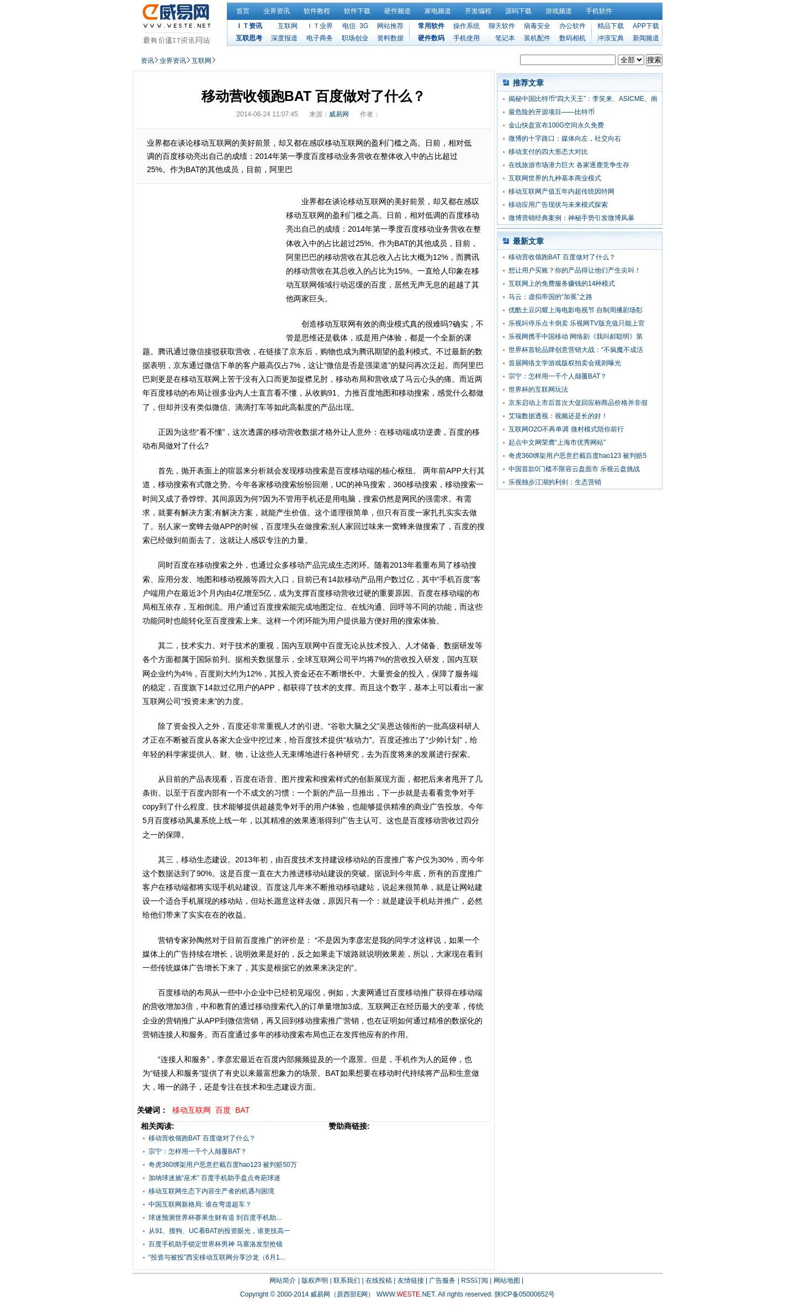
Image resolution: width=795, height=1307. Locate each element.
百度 (223, 1110)
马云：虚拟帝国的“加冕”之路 (550, 297)
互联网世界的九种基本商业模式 (554, 178)
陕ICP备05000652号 (525, 1294)
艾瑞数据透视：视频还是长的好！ (558, 416)
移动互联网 (191, 1110)
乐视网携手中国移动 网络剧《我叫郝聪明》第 (575, 336)
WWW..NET (405, 1294)
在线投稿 (378, 1280)
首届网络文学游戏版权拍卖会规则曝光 (564, 363)
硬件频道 (397, 11)
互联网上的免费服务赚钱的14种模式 (561, 283)
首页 (243, 11)
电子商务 (319, 38)
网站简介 (282, 1280)
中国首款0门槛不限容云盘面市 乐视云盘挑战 (574, 469)
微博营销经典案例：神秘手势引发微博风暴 (571, 218)
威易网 (339, 114)
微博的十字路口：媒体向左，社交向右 (564, 138)
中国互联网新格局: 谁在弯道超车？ (200, 1204)
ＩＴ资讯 (249, 26)
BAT (242, 1110)
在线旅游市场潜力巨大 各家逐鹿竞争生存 (568, 165)
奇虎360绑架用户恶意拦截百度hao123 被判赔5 (577, 456)
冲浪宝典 (610, 38)
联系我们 (346, 1280)
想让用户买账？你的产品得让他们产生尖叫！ (574, 270)
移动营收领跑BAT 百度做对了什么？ (202, 1138)
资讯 (147, 61)
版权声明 (314, 1280)
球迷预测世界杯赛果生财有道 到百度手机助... (215, 1217)
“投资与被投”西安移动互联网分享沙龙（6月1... (217, 1257)
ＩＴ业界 (319, 26)
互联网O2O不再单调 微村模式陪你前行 (566, 429)
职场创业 (355, 38)
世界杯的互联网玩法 (538, 389)
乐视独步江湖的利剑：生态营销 (554, 482)
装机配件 (537, 38)
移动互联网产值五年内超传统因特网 (561, 191)
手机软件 (599, 11)
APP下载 (646, 26)
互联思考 (249, 38)
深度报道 (284, 38)
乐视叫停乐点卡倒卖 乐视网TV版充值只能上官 (576, 323)
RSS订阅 (474, 1280)
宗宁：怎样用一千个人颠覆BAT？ (198, 1151)
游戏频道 (558, 11)
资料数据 (390, 38)
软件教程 (317, 11)
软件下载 (357, 11)
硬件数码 (431, 38)
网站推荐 (390, 26)
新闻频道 (646, 38)
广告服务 (442, 1280)
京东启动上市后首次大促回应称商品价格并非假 (578, 403)
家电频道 (438, 11)
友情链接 (411, 1280)
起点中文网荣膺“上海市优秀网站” (557, 442)
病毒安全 (537, 26)
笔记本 (505, 38)
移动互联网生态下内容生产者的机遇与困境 (211, 1191)
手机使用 (466, 38)
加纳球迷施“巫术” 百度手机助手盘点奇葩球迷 (214, 1178)
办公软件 (572, 26)
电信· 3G (355, 26)
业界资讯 (276, 11)
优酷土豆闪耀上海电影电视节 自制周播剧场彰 (575, 310)
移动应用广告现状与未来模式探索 (558, 205)
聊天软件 (502, 26)
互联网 (288, 26)
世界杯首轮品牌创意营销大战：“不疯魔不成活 (575, 350)
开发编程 (478, 11)
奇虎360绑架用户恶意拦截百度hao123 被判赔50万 (223, 1165)
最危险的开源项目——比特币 (551, 112)
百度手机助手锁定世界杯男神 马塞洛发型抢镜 (216, 1244)
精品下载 (610, 26)
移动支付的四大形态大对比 (548, 152)
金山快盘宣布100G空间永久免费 (556, 125)
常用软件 (431, 26)
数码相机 (572, 38)
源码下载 (518, 11)
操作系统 (466, 26)
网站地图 (507, 1280)
